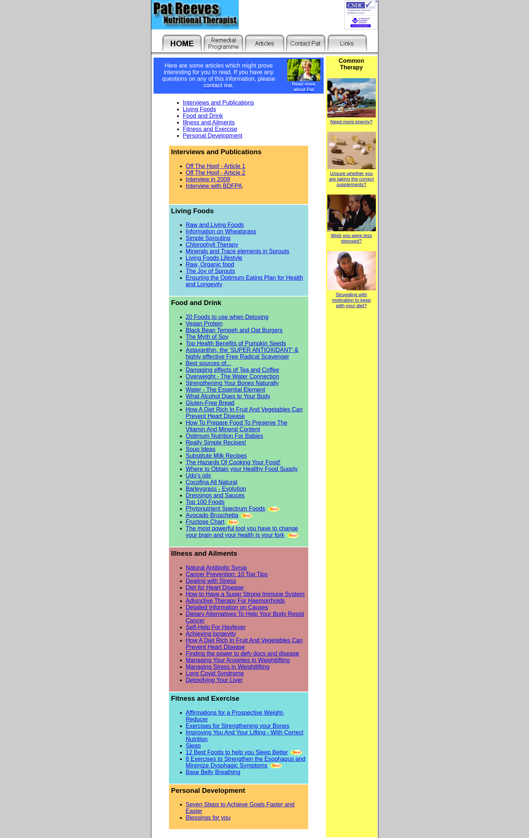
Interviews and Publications (218, 102)
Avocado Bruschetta (212, 515)
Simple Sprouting (208, 238)
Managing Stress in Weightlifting (228, 667)
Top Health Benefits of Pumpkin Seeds (236, 343)
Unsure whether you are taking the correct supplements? (351, 179)
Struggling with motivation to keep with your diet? (351, 300)
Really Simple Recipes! (216, 442)
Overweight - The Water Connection (232, 376)
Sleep (193, 746)
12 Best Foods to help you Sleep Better (237, 752)
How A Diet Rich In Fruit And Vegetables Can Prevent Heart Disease (244, 412)
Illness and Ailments (209, 122)
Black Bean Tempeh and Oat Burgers (234, 330)
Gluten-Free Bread (210, 403)
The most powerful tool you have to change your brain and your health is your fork (242, 531)
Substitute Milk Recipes (216, 456)
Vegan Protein (204, 323)
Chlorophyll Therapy (212, 245)
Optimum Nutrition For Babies (224, 436)
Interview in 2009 (208, 179)
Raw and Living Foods (215, 225)
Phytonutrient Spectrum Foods (225, 508)
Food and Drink (203, 116)
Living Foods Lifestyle (214, 258)
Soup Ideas (201, 449)
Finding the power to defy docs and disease (242, 653)
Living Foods (199, 109)
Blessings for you (208, 818)
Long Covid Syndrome (215, 673)
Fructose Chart (205, 522)
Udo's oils (198, 475)
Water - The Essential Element (225, 390)
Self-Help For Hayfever (216, 627)
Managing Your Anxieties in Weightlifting (238, 660)
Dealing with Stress (211, 581)
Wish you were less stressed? (351, 238)
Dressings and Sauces (215, 495)
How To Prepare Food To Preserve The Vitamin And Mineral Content (237, 426)
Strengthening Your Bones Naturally (232, 383)
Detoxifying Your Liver (214, 680)
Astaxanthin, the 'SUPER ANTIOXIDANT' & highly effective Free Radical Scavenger (242, 353)
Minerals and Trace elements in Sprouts (237, 251)
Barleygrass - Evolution (216, 489)
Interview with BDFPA (214, 186)
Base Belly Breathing (213, 772)
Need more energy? (351, 121)
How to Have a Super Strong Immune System (245, 594)
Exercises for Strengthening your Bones (237, 726)
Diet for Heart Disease (215, 587)
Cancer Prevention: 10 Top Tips (227, 574)
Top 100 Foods (205, 502)
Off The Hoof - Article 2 (215, 173)
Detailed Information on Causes (227, 607)
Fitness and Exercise (210, 129)
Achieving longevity (211, 634)
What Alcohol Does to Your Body (228, 396)
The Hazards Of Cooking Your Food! (233, 462)
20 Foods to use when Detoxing (227, 317)
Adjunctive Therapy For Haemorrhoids (235, 601)
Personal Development (212, 136)
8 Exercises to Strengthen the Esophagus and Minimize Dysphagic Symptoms (246, 762)
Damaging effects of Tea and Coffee (232, 370)
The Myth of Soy (207, 337)
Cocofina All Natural (212, 482)
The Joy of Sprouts (210, 271)
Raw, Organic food (210, 264)
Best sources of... (208, 363)
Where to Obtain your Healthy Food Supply (242, 469)
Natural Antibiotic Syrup (216, 568)
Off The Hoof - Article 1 (215, 166)
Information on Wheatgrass (221, 231)
